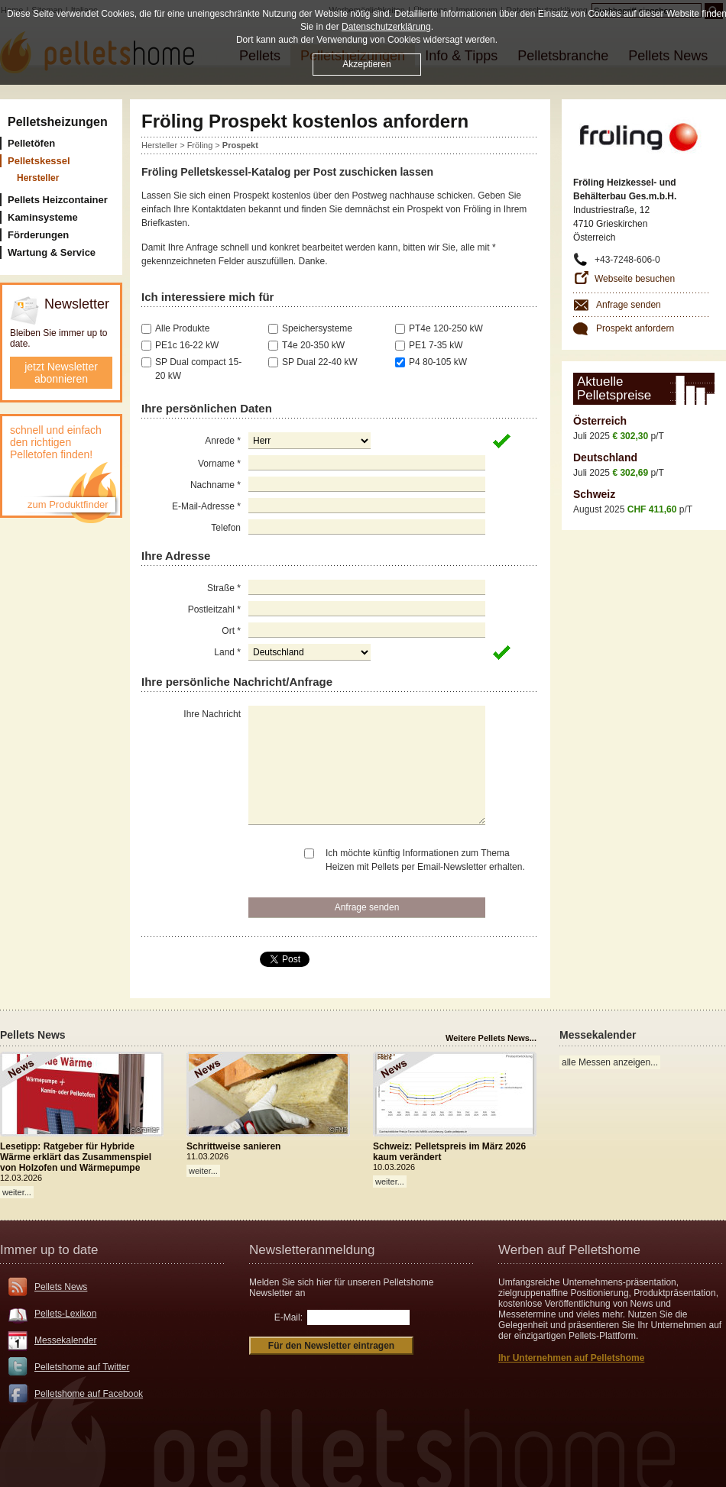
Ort (231, 631)
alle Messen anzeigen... (610, 1062)
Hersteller (159, 145)
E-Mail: (288, 1317)
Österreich (600, 421)
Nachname (215, 485)
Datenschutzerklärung (386, 26)
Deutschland (605, 457)
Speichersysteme (317, 328)
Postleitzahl (214, 609)
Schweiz (594, 494)
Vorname (219, 463)
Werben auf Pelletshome (569, 1250)
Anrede (223, 440)
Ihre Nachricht (212, 714)
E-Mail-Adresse (206, 506)
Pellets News (60, 1287)
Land (227, 652)
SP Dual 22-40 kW (320, 362)
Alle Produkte (182, 328)
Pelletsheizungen (58, 121)
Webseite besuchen (635, 278)
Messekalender (65, 1340)
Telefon (226, 527)
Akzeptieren (366, 64)
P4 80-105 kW (438, 362)
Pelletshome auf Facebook (88, 1393)
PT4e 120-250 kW (446, 328)
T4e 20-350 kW (313, 345)
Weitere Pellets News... (491, 1038)
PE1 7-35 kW (436, 345)
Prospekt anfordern (635, 328)
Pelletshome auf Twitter (82, 1367)
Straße (224, 588)
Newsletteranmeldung (311, 1250)
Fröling (200, 145)
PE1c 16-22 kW (187, 345)
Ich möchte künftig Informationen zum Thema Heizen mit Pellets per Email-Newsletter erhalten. (425, 860)
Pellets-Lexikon (65, 1313)
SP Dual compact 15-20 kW (198, 369)
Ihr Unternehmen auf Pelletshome (571, 1358)
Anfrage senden (628, 304)
